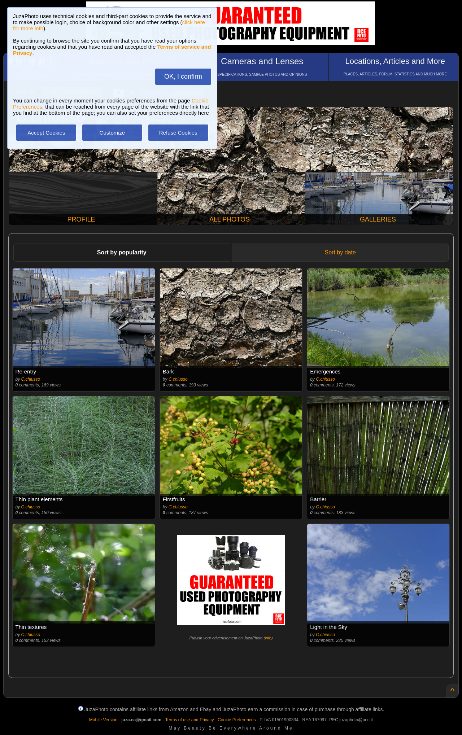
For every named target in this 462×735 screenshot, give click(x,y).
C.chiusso (30, 379)
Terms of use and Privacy (189, 719)
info (268, 638)
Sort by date (340, 252)
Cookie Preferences (237, 719)
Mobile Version (103, 719)
